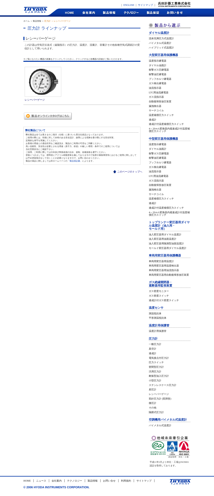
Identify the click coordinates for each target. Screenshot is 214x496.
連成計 (152, 119)
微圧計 (152, 403)
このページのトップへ (129, 171)
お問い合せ (109, 480)
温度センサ (156, 307)
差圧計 (152, 389)
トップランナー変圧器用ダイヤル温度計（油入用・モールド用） (169, 225)
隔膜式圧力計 (156, 412)
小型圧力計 (155, 380)
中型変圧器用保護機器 (163, 138)
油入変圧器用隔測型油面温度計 (166, 243)
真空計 (152, 349)
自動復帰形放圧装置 (160, 101)
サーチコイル (156, 110)
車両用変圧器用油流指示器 (164, 270)
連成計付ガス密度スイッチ (164, 300)
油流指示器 (155, 88)
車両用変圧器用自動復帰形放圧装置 (169, 275)
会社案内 (88, 13)
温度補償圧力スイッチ (161, 115)
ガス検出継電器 (157, 83)
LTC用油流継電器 (158, 92)
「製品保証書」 (75, 161)
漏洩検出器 (155, 106)
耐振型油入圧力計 (159, 376)
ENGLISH (129, 5)
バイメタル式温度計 (160, 43)
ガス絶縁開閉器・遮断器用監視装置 (160, 284)
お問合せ (175, 13)
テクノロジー (131, 13)
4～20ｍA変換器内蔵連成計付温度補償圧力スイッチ (169, 130)
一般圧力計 (155, 344)
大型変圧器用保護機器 (163, 55)
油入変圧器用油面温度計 (162, 239)
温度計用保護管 (159, 325)
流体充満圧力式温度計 (161, 38)
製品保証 (153, 13)
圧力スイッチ (156, 362)
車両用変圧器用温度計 (161, 261)
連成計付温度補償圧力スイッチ (166, 124)
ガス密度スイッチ (159, 295)
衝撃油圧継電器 (157, 74)
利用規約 (126, 480)
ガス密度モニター (159, 291)
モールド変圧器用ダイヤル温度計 (167, 248)
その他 (152, 407)
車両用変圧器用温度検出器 (164, 265)
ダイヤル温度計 (159, 32)
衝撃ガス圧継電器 (159, 70)
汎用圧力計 (155, 371)
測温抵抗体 (155, 313)
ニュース (41, 480)
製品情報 (109, 13)
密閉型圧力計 (156, 367)
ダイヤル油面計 (157, 65)
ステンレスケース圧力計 (162, 385)
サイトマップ (145, 5)
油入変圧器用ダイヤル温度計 (165, 234)
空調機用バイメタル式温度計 (168, 419)
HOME (69, 13)
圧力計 (153, 338)
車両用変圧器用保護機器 (165, 255)
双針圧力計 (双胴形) (160, 398)
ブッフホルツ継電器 (160, 79)
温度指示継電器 (157, 61)
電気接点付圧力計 (159, 358)
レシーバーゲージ (159, 394)
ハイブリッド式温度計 (161, 47)
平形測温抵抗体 (157, 318)
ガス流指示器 (156, 97)
